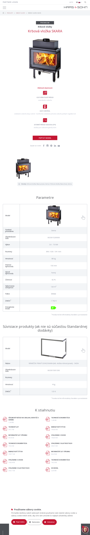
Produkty (10, 13)
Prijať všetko (19, 522)
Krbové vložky (20, 13)
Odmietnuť (52, 522)
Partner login (10, 2)
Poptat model (45, 138)
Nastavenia (36, 522)
